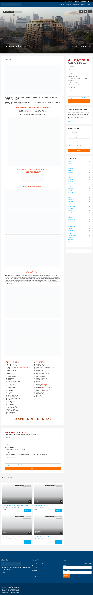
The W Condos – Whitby (41, 505)
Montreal (70, 200)
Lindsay (70, 189)
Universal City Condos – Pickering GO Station (15, 505)
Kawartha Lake (72, 183)
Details (27, 510)
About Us (83, 4)
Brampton (70, 163)
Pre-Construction (8, 11)
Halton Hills (71, 178)
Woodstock (71, 241)
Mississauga (71, 198)
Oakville (70, 211)
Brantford (70, 165)
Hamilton (70, 181)
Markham (70, 194)
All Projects (68, 4)
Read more (4, 572)
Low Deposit (18, 11)
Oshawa (70, 213)
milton (69, 196)
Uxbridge (70, 228)
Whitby (70, 239)
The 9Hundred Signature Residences (44, 537)
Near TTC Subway (26, 518)
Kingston (70, 185)
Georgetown (71, 174)
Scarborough (71, 220)
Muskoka (70, 202)
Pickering (70, 215)
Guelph (70, 176)
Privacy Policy (35, 576)
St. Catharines (71, 222)
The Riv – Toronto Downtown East (12, 537)
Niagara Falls (71, 204)
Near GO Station (26, 486)
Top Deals (62, 4)
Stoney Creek (71, 224)
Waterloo (70, 235)
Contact (88, 4)
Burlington (70, 168)
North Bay (70, 207)
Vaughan (70, 230)
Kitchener (70, 187)
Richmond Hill (71, 217)
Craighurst (70, 172)
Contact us (71, 121)
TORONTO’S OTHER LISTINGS (32, 418)
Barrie (69, 161)
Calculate (79, 150)
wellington (70, 237)
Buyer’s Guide (76, 4)
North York (70, 209)
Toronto (70, 226)
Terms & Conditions (37, 574)
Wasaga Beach (72, 233)
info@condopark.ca (74, 119)
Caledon (70, 170)
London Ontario (72, 191)
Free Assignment (58, 485)
